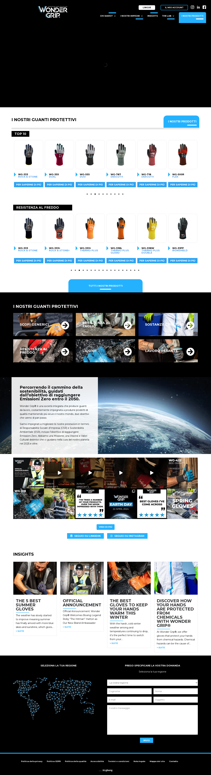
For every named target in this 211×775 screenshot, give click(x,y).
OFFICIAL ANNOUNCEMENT (82, 602)
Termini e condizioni (118, 761)
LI (198, 6)
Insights (152, 16)
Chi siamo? (106, 16)
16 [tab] (131, 271)
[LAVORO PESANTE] (190, 352)
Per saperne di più (27, 184)
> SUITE (20, 631)
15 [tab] (127, 271)
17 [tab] (135, 271)
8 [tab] (115, 194)
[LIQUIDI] (128, 352)
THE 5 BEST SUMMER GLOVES (28, 604)
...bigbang (105, 770)
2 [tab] (91, 194)
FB (204, 6)
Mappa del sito (157, 761)
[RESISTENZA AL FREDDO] (65, 352)
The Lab (166, 16)
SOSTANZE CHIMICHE (164, 324)
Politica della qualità (75, 761)
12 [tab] (115, 271)
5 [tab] (103, 194)
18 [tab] (139, 271)
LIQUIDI (89, 351)
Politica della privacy (32, 761)
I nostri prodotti (192, 16)
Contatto (173, 761)
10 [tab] (123, 194)
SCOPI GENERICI (34, 324)
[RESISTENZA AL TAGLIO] (128, 325)
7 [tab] (111, 194)
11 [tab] (111, 271)
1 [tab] (87, 194)
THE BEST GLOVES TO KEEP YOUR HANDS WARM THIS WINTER (129, 609)
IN (192, 6)
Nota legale (139, 761)
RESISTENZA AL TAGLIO (96, 324)
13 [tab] (119, 271)
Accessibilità (97, 761)
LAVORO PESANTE (161, 351)
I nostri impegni (130, 16)
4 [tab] (99, 194)
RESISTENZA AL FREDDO (34, 350)
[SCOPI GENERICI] (65, 325)
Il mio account (174, 8)
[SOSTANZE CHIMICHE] (190, 325)
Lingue (147, 8)
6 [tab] (107, 194)
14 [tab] (123, 271)
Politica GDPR (54, 761)
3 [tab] (95, 194)
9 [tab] (119, 194)
